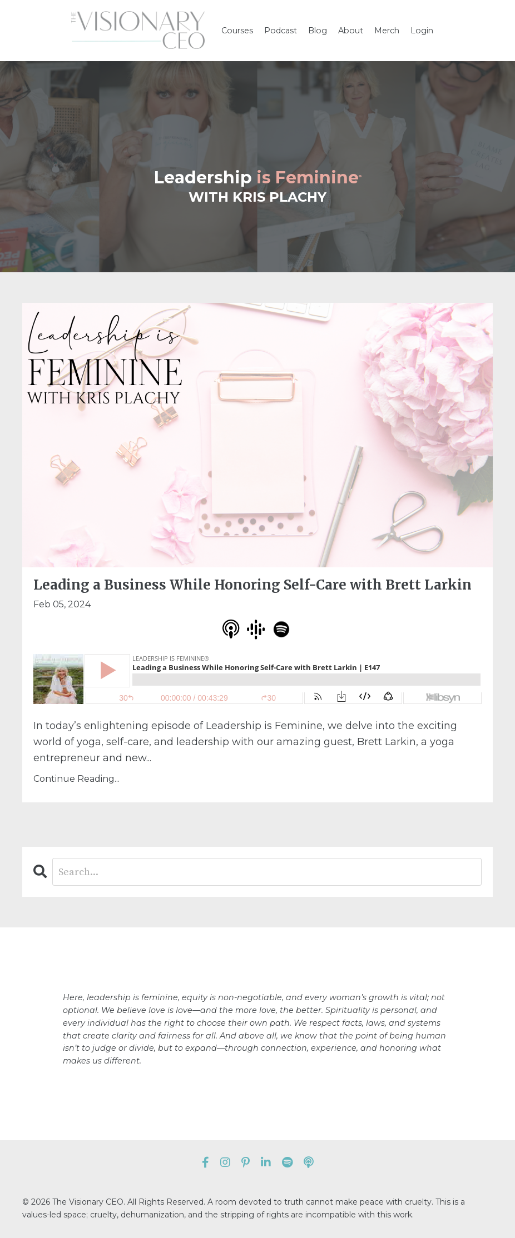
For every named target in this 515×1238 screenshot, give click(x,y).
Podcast (281, 31)
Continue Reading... (76, 778)
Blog (318, 31)
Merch (385, 31)
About (350, 31)
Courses (238, 31)
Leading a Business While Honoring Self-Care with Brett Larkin (252, 585)
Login (420, 31)
